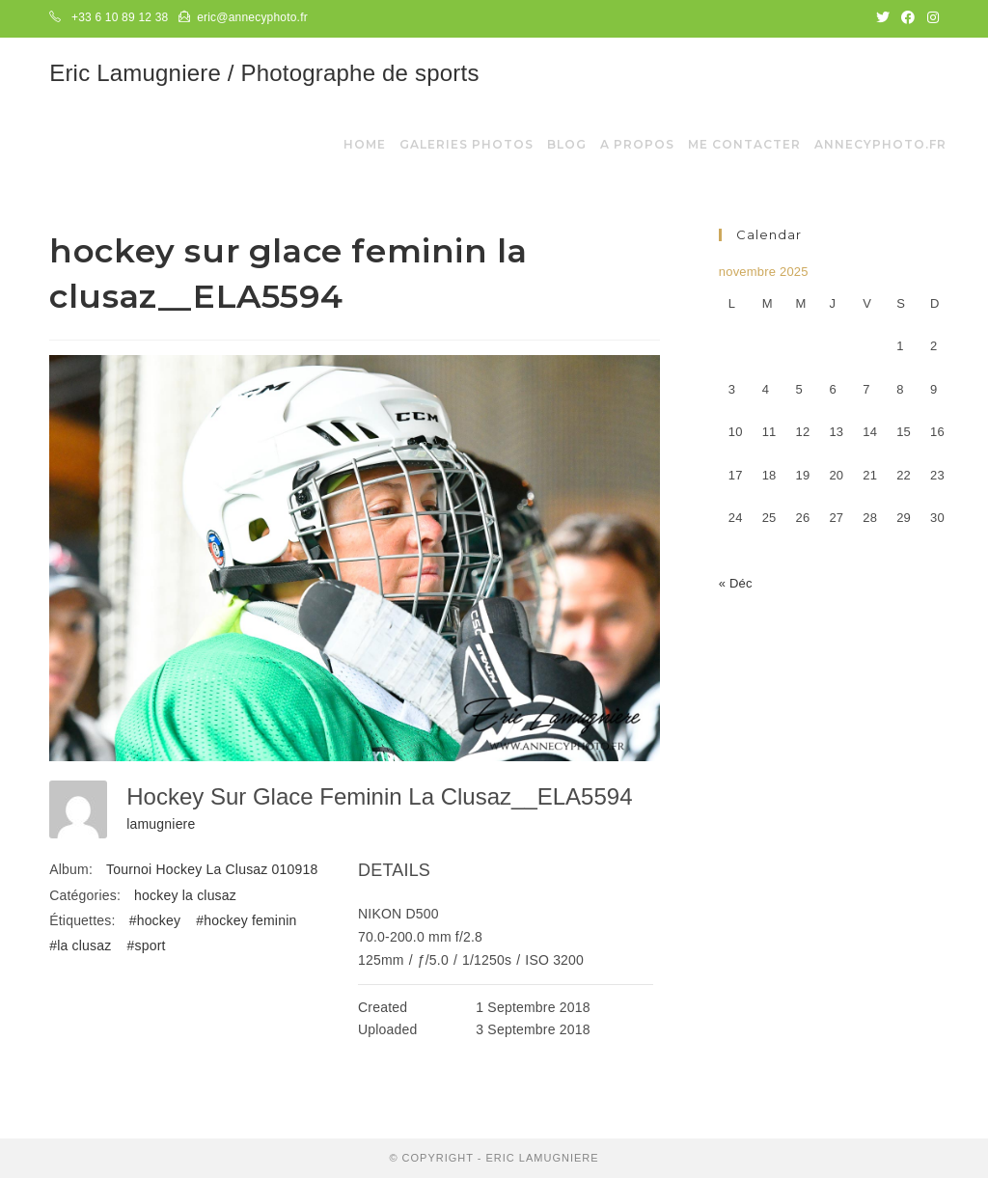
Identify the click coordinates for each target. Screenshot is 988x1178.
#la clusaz (80, 945)
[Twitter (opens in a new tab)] (882, 18)
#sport (146, 945)
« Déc (736, 583)
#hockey (155, 920)
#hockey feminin (246, 920)
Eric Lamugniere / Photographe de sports (264, 73)
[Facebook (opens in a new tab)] (907, 18)
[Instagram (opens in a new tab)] (930, 18)
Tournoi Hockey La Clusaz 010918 (211, 869)
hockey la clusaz (185, 895)
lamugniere (160, 824)
